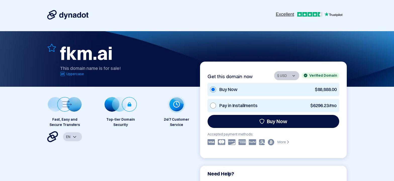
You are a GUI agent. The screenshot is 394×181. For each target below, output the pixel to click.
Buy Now (273, 121)
